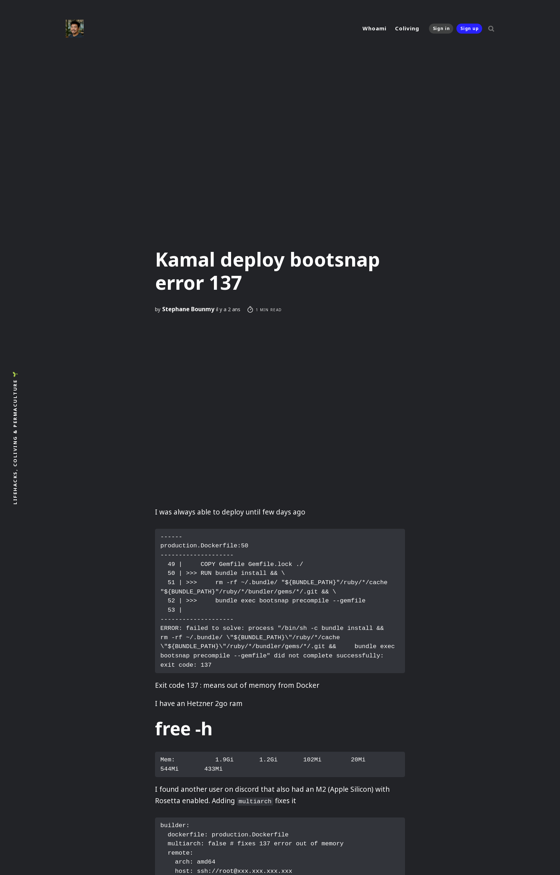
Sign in (441, 28)
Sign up (469, 28)
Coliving (407, 28)
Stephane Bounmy (188, 309)
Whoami (374, 28)
